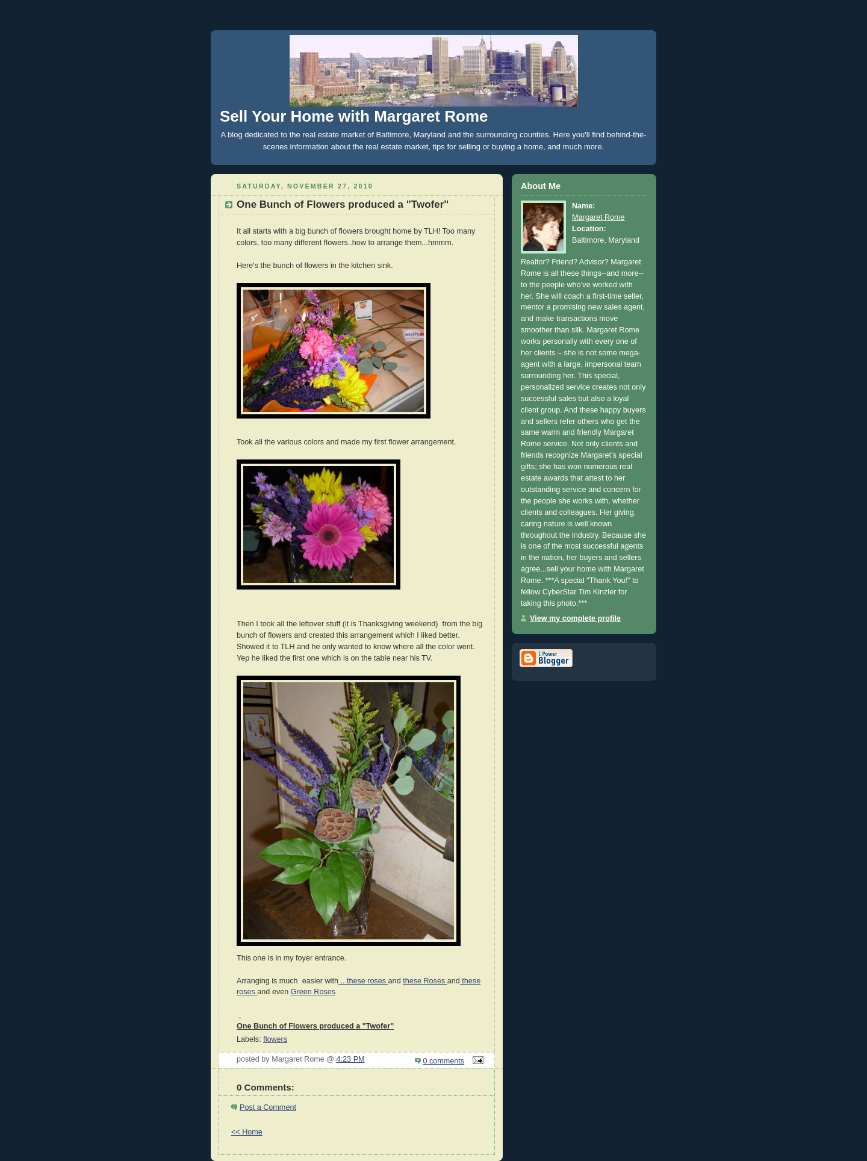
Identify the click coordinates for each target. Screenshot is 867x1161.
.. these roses (363, 981)
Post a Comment (268, 1107)
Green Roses (313, 992)
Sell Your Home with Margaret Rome (354, 116)
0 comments (444, 1061)
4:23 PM (351, 1059)
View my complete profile (575, 618)
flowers (275, 1039)
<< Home (247, 1132)
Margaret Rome (598, 217)
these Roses (425, 981)
